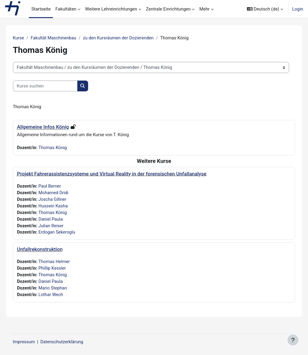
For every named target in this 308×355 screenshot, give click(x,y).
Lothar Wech (60, 297)
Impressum (32, 342)
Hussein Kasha (62, 207)
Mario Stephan (62, 290)
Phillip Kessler (61, 270)
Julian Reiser (60, 227)
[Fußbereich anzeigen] (293, 340)
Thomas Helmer (63, 263)
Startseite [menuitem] (41, 9)
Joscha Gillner (62, 200)
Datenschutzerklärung (71, 342)
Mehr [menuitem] (204, 9)
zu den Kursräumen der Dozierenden (129, 38)
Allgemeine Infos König (51, 127)
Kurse (27, 38)
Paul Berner (59, 187)
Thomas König (62, 148)
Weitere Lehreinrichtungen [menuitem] (111, 9)
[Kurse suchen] (53, 86)
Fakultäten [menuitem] (65, 9)
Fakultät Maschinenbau (62, 38)
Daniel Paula (60, 220)
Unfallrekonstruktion (48, 251)
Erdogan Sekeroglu (66, 234)
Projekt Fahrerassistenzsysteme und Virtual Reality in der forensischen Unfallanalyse (120, 174)
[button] (265, 9)
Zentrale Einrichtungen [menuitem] (168, 9)
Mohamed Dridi (63, 193)
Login (297, 9)
